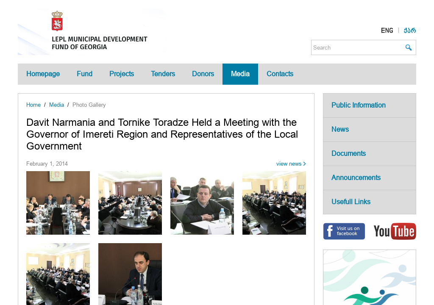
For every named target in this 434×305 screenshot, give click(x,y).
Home (33, 105)
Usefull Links (350, 201)
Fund (84, 74)
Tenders (163, 74)
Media (240, 74)
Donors (203, 74)
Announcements (356, 177)
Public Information (358, 105)
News (340, 129)
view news (289, 164)
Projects (121, 74)
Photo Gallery (89, 105)
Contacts (280, 74)
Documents (348, 153)
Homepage (43, 74)
